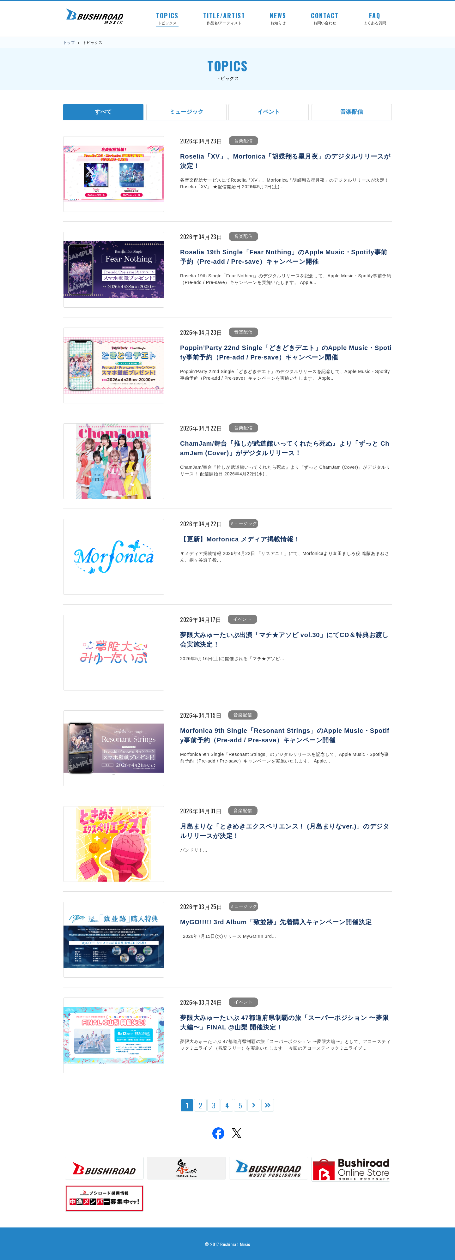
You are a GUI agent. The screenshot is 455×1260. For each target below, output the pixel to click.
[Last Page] (267, 1105)
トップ (69, 42)
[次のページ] (253, 1105)
